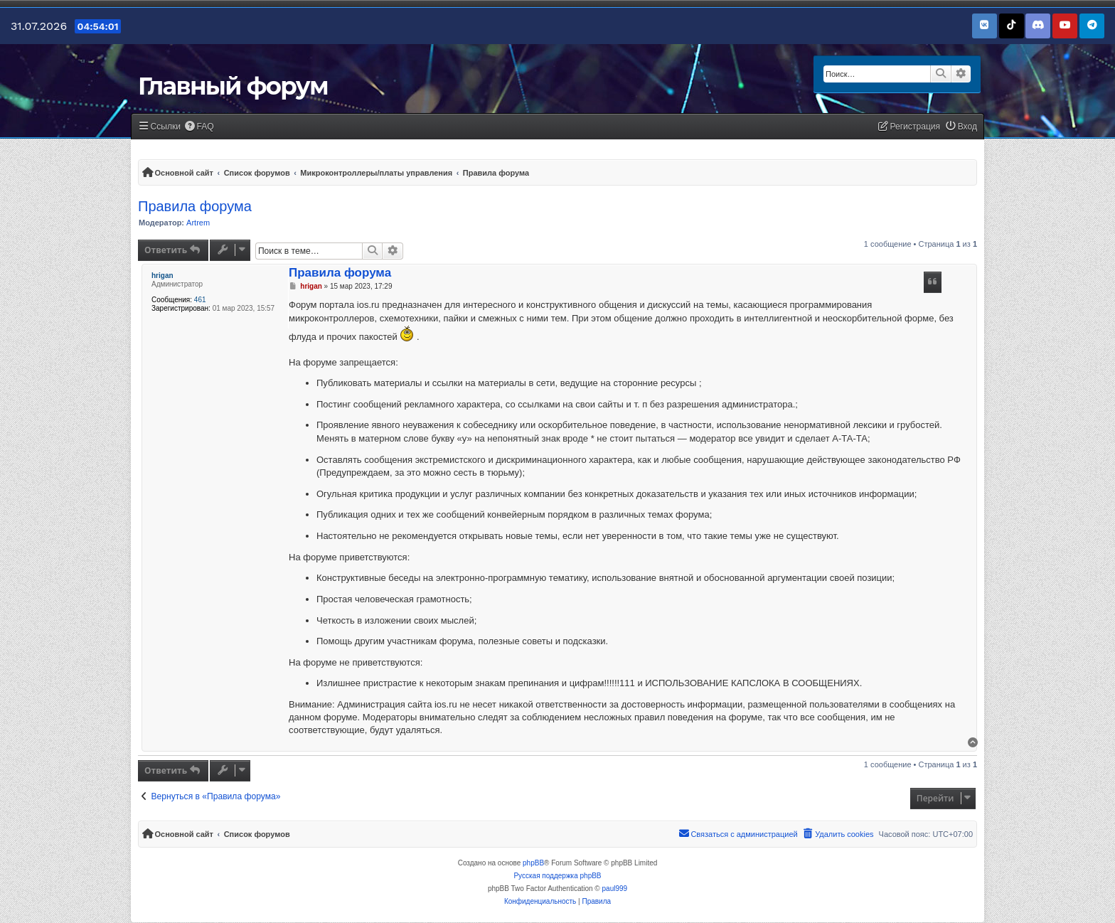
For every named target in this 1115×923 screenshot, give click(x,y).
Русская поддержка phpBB (557, 876)
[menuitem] (199, 127)
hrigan (162, 275)
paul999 (615, 888)
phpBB (533, 863)
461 (200, 300)
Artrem (198, 222)
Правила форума (195, 206)
